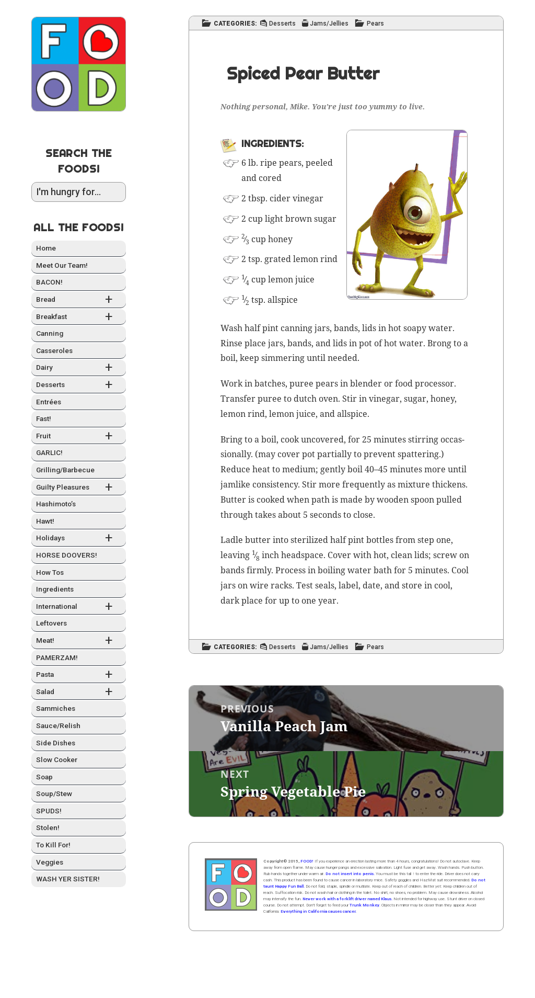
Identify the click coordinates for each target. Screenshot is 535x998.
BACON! (49, 282)
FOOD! (306, 861)
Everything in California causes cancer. (318, 911)
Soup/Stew (54, 793)
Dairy (78, 368)
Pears (375, 23)
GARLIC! (49, 452)
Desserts (78, 385)
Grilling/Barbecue (65, 470)
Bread (78, 300)
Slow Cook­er (56, 759)
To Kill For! (53, 845)
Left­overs (51, 623)
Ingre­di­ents (55, 589)
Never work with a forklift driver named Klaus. (347, 899)
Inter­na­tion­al (78, 607)
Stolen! (48, 827)
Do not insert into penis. (350, 873)
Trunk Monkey (364, 905)
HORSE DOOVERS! (66, 555)
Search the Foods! (78, 160)
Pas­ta (78, 675)
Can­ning (49, 333)
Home (46, 248)
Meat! (78, 641)
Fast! (43, 418)
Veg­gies (49, 862)
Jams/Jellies (329, 23)
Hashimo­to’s (56, 504)
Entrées (48, 402)
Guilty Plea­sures (78, 488)
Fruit (78, 436)
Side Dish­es (55, 743)
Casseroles (54, 350)
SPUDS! (49, 811)
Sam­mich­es (55, 708)
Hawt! (45, 521)
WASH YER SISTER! (68, 879)
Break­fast (78, 317)
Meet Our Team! (62, 265)
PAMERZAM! (57, 657)
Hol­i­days (78, 538)
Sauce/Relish (58, 725)
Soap (44, 777)
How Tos (50, 572)
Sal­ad (78, 692)
